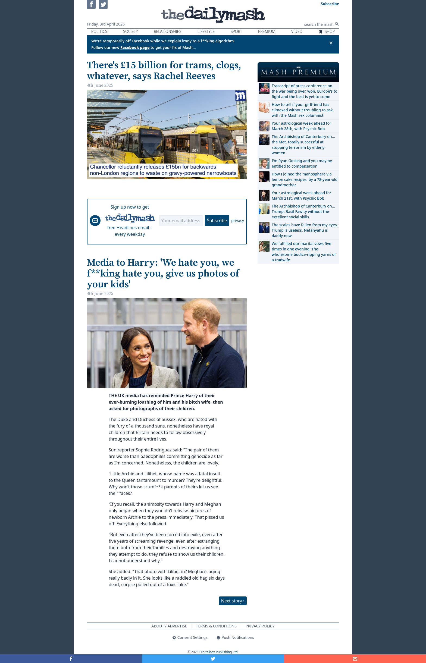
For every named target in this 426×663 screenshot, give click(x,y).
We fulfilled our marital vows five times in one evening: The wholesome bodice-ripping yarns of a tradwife (304, 251)
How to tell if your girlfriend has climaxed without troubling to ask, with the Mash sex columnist (303, 110)
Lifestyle (206, 31)
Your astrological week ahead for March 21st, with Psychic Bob (301, 195)
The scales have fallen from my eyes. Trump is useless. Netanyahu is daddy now (305, 230)
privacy (237, 220)
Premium (266, 31)
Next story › (233, 601)
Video (296, 31)
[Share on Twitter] (213, 658)
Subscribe (217, 221)
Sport (236, 31)
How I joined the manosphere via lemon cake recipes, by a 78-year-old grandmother (304, 179)
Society (130, 31)
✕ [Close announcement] (331, 42)
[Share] (355, 658)
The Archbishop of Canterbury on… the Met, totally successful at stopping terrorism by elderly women (303, 144)
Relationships (167, 31)
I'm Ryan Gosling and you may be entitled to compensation (302, 163)
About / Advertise (169, 626)
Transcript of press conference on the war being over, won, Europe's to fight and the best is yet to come (304, 91)
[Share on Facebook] (71, 658)
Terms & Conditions (216, 626)
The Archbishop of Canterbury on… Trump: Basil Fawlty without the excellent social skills (303, 211)
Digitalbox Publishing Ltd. (219, 652)
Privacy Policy (260, 626)
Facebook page (135, 47)
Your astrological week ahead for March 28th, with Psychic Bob (301, 126)
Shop (326, 31)
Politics (99, 31)
